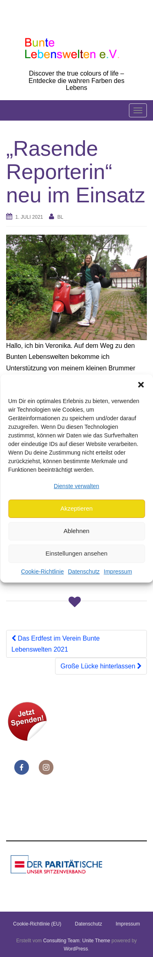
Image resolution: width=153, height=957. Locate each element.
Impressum (118, 571)
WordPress (76, 949)
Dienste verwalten (76, 486)
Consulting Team (61, 941)
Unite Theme (96, 941)
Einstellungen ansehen (77, 553)
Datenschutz (84, 571)
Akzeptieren (76, 508)
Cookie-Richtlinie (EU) (37, 924)
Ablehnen (76, 530)
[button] (141, 385)
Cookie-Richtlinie (42, 571)
